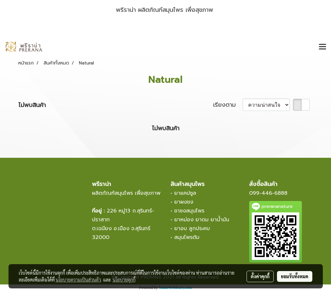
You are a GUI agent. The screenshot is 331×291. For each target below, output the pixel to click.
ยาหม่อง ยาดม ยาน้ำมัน (201, 220)
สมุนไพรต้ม (186, 237)
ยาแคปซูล (185, 193)
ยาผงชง (185, 202)
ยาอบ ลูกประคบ (192, 228)
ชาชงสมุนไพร (189, 211)
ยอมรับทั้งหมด (294, 276)
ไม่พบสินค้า (32, 105)
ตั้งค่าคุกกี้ (260, 276)
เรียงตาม (228, 104)
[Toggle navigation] (322, 47)
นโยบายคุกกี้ (124, 279)
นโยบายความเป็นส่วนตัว (78, 279)
